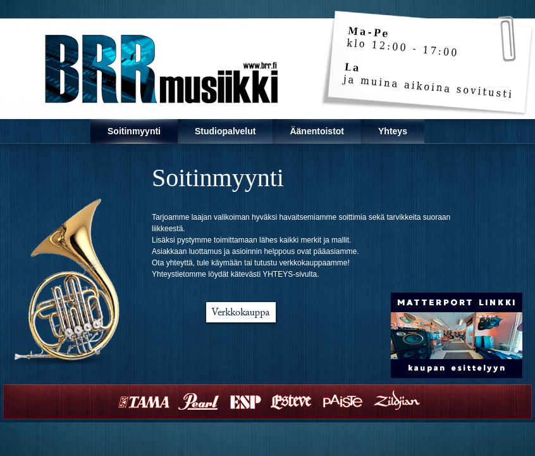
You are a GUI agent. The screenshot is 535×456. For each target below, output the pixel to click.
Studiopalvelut (225, 131)
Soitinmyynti (134, 131)
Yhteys (392, 131)
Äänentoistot (317, 131)
